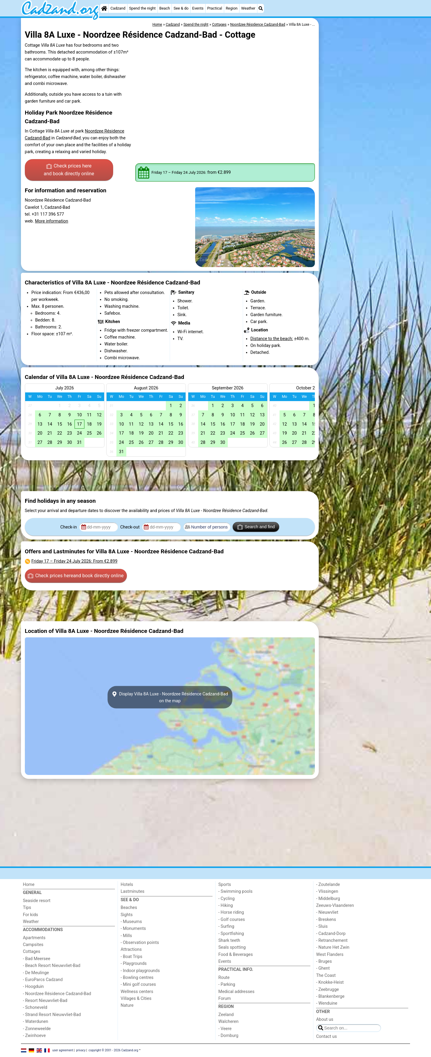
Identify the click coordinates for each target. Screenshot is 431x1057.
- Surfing (226, 926)
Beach (164, 8)
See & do (181, 8)
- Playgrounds (134, 963)
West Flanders (329, 954)
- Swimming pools (235, 891)
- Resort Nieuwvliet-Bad (45, 1000)
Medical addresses (236, 991)
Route (224, 977)
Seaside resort (36, 900)
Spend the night (142, 8)
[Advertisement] (365, 155)
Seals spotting (232, 947)
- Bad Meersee (36, 958)
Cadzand (117, 8)
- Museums (131, 921)
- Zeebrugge (327, 989)
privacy (81, 1050)
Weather (248, 8)
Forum (224, 998)
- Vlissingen (327, 891)
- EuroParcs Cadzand (43, 979)
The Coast (326, 975)
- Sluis (321, 926)
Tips (27, 907)
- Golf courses (231, 919)
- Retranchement (331, 940)
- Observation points (140, 942)
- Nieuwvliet (327, 912)
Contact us (326, 1036)
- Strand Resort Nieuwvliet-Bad (52, 1014)
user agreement (62, 1050)
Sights (127, 914)
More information (51, 221)
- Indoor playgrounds (140, 970)
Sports (224, 884)
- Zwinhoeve (34, 1035)
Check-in (69, 527)
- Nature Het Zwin (332, 947)
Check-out (130, 527)
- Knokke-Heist (330, 982)
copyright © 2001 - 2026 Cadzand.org (113, 1050)
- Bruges (324, 961)
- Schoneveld (35, 1007)
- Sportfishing (231, 933)
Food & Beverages (235, 954)
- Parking (226, 984)
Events (198, 8)
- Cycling (226, 898)
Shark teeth (229, 940)
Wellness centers (137, 991)
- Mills (126, 935)
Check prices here (69, 170)
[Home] (104, 8)
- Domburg (228, 1035)
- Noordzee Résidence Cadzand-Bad (57, 993)
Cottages (31, 951)
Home (28, 884)
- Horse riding (231, 912)
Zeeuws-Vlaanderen (335, 905)
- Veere (225, 1028)
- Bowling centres (137, 977)
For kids (30, 914)
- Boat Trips (131, 956)
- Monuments (133, 928)
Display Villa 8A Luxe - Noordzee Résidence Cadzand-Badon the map (170, 697)
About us (324, 1019)
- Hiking (225, 905)
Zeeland (226, 1014)
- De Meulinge (36, 972)
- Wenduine (326, 1003)
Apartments (34, 937)
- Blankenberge (330, 996)
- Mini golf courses (138, 984)
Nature (127, 1005)
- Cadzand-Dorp (330, 933)
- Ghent (323, 968)
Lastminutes (132, 891)
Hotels (127, 884)
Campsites (33, 944)
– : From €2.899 (74, 561)
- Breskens (326, 919)
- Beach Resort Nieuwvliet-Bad (51, 965)
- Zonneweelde (37, 1028)
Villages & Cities (136, 998)
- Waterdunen (35, 1021)
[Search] (260, 8)
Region (231, 8)
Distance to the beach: (272, 338)
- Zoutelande (328, 884)
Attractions (131, 949)
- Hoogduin (33, 986)
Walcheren (228, 1021)
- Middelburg (328, 898)
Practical (214, 8)
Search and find (256, 527)
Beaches (129, 907)
